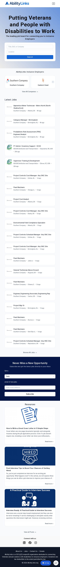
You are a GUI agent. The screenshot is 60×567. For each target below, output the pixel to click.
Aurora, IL (31, 320)
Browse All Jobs (30, 352)
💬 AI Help (45, 563)
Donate (41, 551)
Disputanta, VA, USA (46, 149)
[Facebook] (30, 542)
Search (30, 57)
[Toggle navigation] (53, 3)
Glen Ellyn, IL (31, 331)
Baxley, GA (31, 213)
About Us (19, 551)
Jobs (26, 551)
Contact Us (33, 551)
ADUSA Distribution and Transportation (25, 149)
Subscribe (30, 394)
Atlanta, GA (31, 111)
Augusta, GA (32, 272)
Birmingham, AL (33, 122)
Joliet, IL (30, 261)
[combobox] (30, 376)
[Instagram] (35, 542)
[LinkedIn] (24, 542)
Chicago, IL (31, 190)
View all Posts (30, 532)
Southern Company (19, 111)
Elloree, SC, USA (45, 163)
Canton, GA (31, 296)
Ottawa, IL (31, 284)
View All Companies (30, 92)
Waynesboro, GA (33, 343)
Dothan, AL (31, 178)
